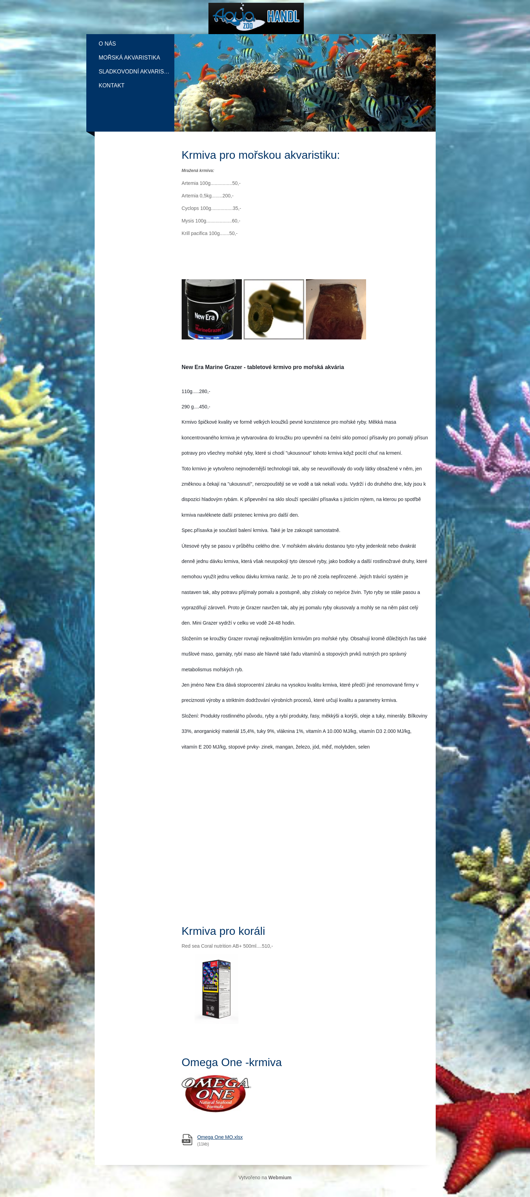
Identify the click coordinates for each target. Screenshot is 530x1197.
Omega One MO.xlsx (220, 1137)
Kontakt (112, 85)
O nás (107, 44)
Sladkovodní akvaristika (136, 72)
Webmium (280, 1177)
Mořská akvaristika (129, 58)
